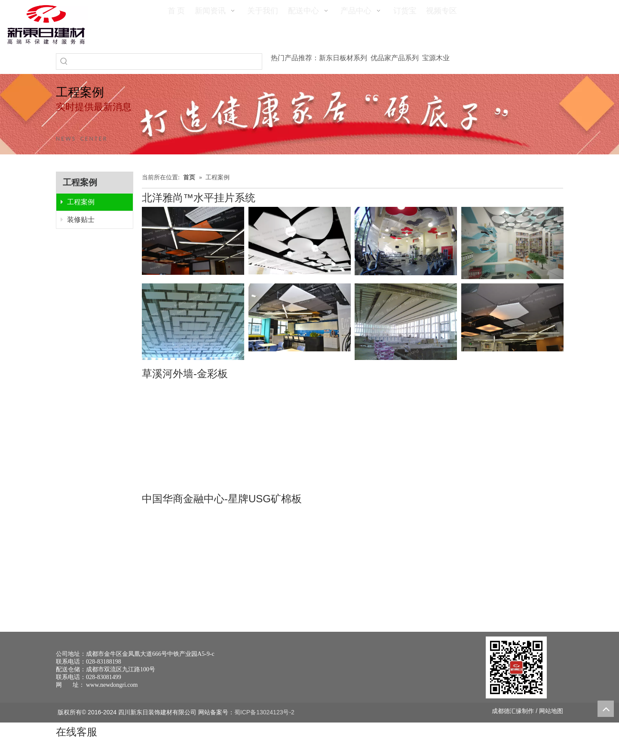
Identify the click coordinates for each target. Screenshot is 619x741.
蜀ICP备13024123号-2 (264, 712)
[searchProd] (167, 61)
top (606, 709)
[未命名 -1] (516, 667)
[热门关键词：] (64, 61)
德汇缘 (513, 710)
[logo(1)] (46, 24)
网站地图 (551, 710)
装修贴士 (78, 219)
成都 (498, 710)
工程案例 (78, 202)
